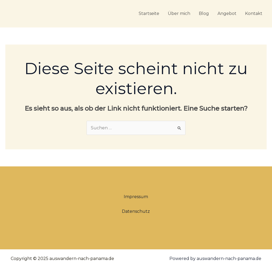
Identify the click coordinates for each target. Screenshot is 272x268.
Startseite (149, 13)
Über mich (179, 13)
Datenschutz (136, 211)
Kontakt (253, 13)
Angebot (226, 13)
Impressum (136, 196)
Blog (204, 13)
